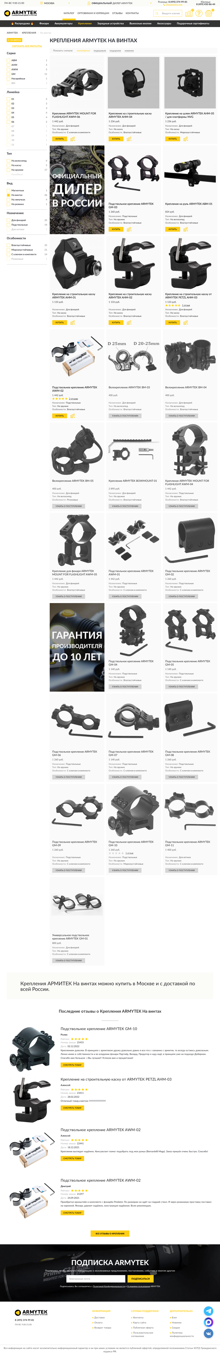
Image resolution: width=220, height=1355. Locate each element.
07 (12, 126)
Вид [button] (10, 183)
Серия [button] (11, 53)
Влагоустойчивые (21, 245)
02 (12, 104)
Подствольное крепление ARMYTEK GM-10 (99, 1029)
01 (12, 99)
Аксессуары (164, 23)
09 (12, 136)
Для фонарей (18, 220)
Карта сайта (139, 1323)
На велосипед (19, 161)
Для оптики (17, 229)
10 (12, 140)
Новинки (176, 1323)
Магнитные (17, 190)
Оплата (98, 1323)
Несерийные (18, 79)
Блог (174, 1317)
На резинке (17, 204)
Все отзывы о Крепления (110, 1234)
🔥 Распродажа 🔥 (22, 23)
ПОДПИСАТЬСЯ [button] (140, 1279)
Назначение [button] (15, 213)
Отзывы (117, 13)
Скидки (176, 1328)
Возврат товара (102, 1328)
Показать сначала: (63, 51)
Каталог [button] (69, 13)
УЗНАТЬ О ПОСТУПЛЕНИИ (125, 416)
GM (13, 74)
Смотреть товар (72, 1065)
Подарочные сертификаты (193, 23)
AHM (14, 65)
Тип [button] (9, 153)
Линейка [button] (13, 92)
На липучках (18, 200)
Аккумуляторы (63, 23)
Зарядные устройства (110, 23)
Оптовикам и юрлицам (93, 13)
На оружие (17, 170)
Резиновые (17, 259)
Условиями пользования (138, 1286)
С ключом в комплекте (23, 254)
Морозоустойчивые (22, 250)
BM (13, 83)
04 (12, 113)
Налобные (17, 174)
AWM (14, 69)
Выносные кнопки (140, 23)
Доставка (99, 1317)
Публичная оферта (143, 1328)
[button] (172, 4)
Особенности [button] (16, 238)
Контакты (132, 13)
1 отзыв (186, 305)
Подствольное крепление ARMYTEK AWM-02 (101, 1130)
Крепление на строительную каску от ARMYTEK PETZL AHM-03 (116, 1079)
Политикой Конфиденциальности (109, 1286)
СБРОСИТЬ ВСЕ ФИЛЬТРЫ (27, 46)
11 (12, 145)
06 (12, 122)
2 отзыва (73, 399)
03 (12, 108)
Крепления (85, 23)
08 (12, 131)
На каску (16, 165)
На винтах (16, 195)
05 (12, 117)
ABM (14, 60)
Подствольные (19, 225)
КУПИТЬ (60, 139)
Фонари (44, 23)
